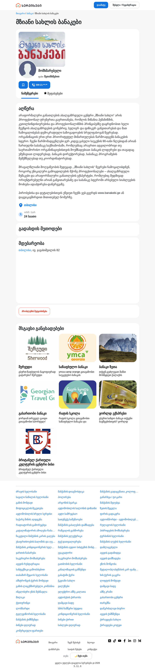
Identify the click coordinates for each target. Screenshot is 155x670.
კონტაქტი (92, 649)
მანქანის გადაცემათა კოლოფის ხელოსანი (119, 491)
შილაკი (20, 597)
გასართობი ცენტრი (111, 597)
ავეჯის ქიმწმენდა (110, 614)
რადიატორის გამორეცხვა (31, 525)
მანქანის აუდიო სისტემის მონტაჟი (77, 547)
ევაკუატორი (65, 552)
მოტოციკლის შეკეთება (29, 508)
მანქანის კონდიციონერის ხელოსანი (35, 547)
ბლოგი (91, 642)
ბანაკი (30, 13)
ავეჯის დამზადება (110, 558)
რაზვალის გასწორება (71, 530)
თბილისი (25, 250)
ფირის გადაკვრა (110, 513)
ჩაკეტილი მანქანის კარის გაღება (35, 536)
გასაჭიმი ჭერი (66, 575)
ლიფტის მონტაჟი (110, 580)
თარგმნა (105, 602)
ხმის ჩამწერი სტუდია (70, 608)
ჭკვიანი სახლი (66, 580)
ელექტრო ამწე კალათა (72, 591)
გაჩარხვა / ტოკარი (111, 497)
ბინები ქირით (66, 619)
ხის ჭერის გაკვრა (110, 575)
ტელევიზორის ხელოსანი (31, 614)
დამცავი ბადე (108, 586)
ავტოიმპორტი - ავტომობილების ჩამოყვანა (119, 519)
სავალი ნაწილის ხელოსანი (32, 497)
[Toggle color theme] (81, 656)
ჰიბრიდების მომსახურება (115, 530)
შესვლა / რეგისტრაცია (124, 5)
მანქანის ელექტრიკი (70, 536)
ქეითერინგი (23, 602)
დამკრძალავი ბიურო (112, 608)
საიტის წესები (75, 649)
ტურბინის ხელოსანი (112, 536)
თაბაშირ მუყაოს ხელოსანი (32, 575)
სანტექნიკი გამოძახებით (30, 569)
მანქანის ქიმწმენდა (27, 619)
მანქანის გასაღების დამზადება (76, 525)
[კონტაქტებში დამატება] (23, 85)
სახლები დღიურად (69, 625)
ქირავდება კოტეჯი (111, 625)
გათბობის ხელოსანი (70, 563)
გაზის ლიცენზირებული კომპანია (35, 586)
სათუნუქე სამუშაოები (70, 519)
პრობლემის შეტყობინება (34, 311)
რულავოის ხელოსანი (113, 525)
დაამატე (101, 5)
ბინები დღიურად (26, 625)
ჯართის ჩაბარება (26, 552)
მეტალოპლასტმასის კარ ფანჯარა (119, 569)
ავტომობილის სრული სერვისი (34, 513)
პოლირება (64, 497)
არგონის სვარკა (67, 502)
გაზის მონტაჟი (24, 502)
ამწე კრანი (106, 591)
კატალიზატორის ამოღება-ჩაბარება (35, 530)
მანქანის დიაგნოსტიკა (71, 491)
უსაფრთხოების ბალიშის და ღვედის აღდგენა (35, 541)
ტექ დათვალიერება (69, 541)
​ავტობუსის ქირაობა (69, 597)
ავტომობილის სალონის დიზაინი (77, 508)
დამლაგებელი (108, 547)
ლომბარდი (22, 608)
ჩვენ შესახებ (74, 642)
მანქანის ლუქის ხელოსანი (115, 541)
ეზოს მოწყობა (108, 563)
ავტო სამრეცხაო (68, 513)
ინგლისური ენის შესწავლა (31, 591)
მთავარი (20, 13)
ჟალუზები (63, 586)
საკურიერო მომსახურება (30, 558)
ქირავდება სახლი (110, 619)
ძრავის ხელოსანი (26, 491)
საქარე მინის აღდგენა (29, 519)
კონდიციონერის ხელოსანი (74, 614)
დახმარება (54, 649)
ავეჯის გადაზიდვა (110, 552)
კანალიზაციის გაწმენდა (72, 569)
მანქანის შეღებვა (110, 502)
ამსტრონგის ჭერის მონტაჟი (32, 580)
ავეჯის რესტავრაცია (28, 563)
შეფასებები (53, 93)
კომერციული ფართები (29, 630)
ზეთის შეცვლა (108, 508)
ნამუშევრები (30, 93)
